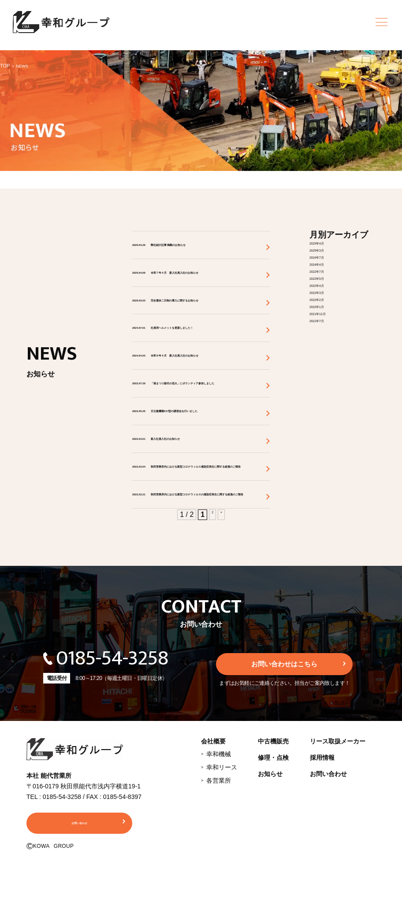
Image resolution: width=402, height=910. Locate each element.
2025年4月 (326, 242)
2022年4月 (326, 284)
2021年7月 (326, 319)
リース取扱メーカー (337, 826)
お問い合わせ (328, 859)
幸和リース (221, 852)
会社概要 (213, 826)
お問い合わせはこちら (284, 747)
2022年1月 (326, 305)
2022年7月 (326, 270)
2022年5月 (326, 277)
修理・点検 (273, 842)
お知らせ (270, 859)
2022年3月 (326, 291)
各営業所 (218, 865)
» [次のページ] (222, 599)
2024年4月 (326, 263)
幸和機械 (218, 839)
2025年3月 (326, 249)
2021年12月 (328, 312)
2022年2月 (326, 298)
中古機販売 (273, 826)
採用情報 (322, 842)
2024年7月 (326, 256)
